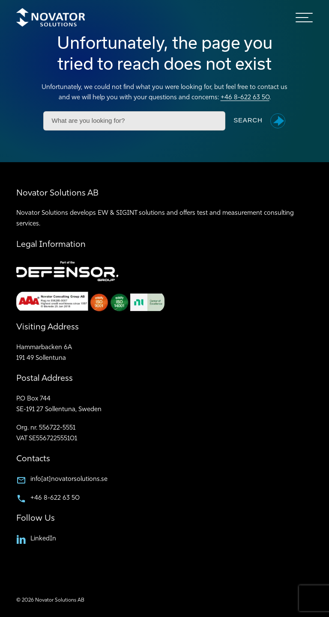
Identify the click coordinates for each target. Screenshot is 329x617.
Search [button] (247, 120)
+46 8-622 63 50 (245, 98)
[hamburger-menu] (304, 17)
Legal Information (51, 244)
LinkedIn (43, 539)
